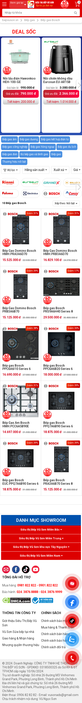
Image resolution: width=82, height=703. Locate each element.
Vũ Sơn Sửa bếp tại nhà (18, 632)
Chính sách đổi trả (53, 647)
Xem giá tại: (19, 4)
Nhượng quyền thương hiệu (20, 645)
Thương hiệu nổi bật (14, 161)
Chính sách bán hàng (55, 634)
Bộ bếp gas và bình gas (34, 154)
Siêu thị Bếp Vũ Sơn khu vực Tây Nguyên (41, 547)
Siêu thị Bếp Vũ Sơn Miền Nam (41, 555)
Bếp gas (56, 154)
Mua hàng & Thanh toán (57, 627)
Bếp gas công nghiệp (14, 146)
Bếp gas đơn (9, 154)
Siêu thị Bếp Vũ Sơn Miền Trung (41, 538)
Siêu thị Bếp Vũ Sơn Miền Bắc (41, 529)
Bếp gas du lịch (67, 146)
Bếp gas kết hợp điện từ (55, 139)
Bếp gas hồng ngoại (42, 146)
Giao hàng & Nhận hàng (18, 638)
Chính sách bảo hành (55, 640)
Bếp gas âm (9, 139)
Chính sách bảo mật (54, 621)
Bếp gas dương (29, 139)
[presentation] (79, 85)
